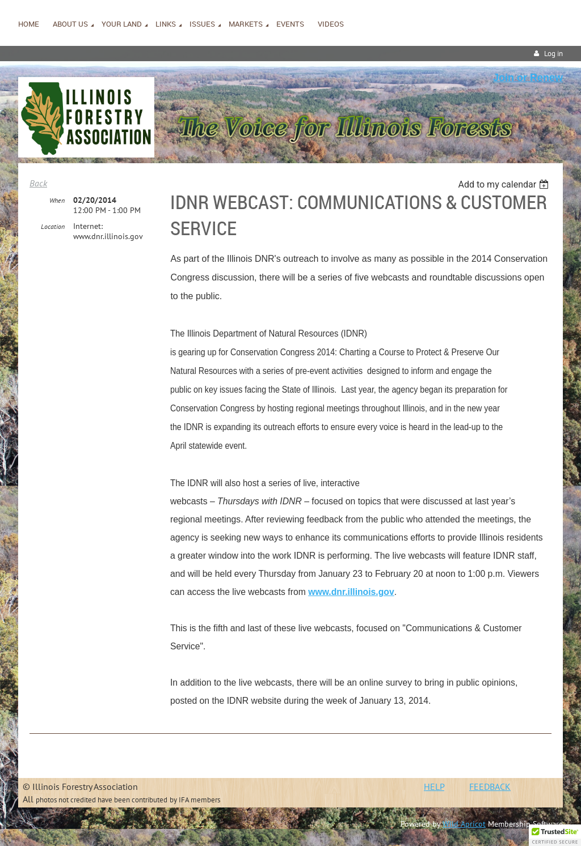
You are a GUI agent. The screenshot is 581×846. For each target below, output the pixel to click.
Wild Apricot (464, 824)
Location (53, 226)
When (57, 200)
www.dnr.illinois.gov (352, 592)
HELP (434, 786)
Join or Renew (528, 77)
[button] (555, 835)
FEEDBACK (490, 786)
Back (38, 183)
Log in (553, 53)
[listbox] (504, 184)
